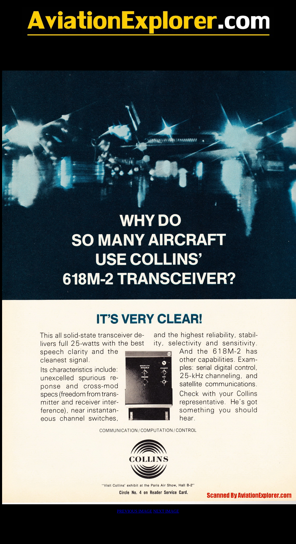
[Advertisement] (148, 54)
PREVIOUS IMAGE (134, 511)
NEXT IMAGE (166, 511)
